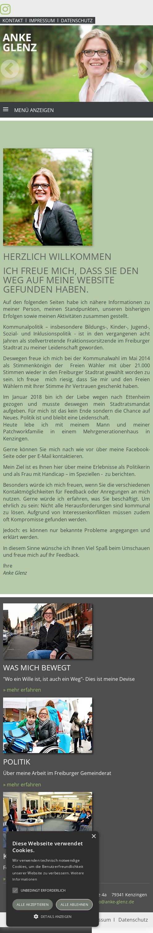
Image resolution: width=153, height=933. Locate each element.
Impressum (42, 20)
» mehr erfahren (22, 689)
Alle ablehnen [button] (74, 904)
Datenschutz (77, 20)
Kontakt (12, 20)
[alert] (52, 879)
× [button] (93, 836)
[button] (52, 916)
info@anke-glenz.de (113, 902)
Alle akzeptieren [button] (33, 904)
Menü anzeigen (34, 110)
